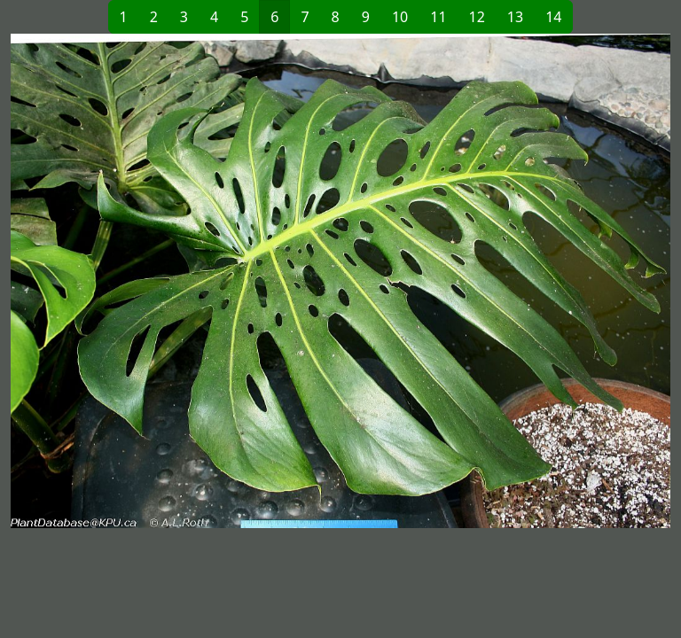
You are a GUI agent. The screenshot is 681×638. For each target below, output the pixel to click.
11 (438, 17)
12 (477, 17)
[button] (175, 281)
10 (400, 17)
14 (553, 17)
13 (515, 17)
